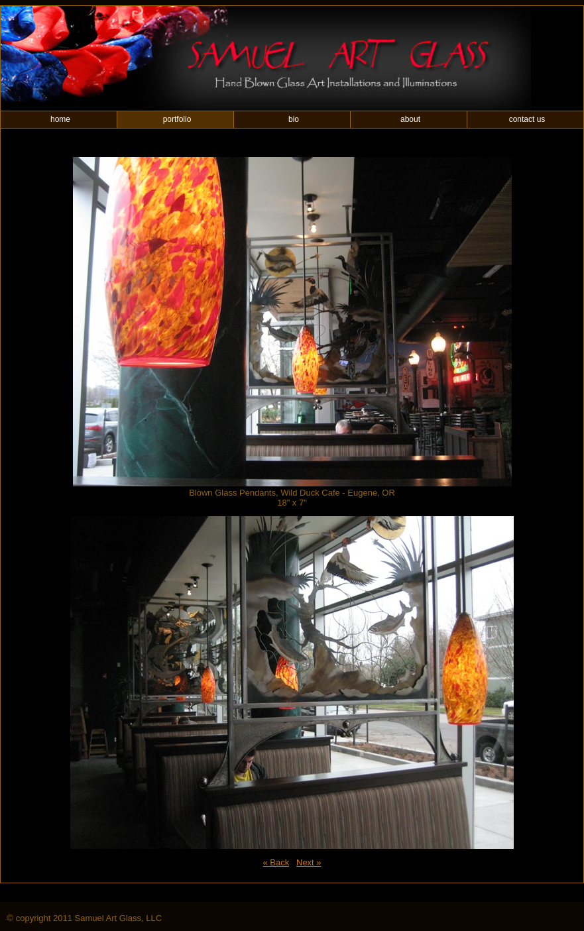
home (60, 119)
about (410, 119)
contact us (527, 119)
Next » (308, 862)
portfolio (177, 119)
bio (293, 119)
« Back (276, 862)
